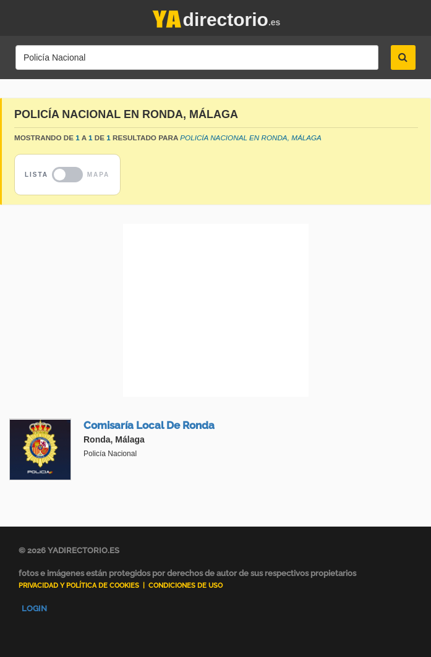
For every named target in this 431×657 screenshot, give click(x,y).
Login (34, 608)
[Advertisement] (215, 310)
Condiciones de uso (185, 586)
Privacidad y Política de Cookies (79, 586)
